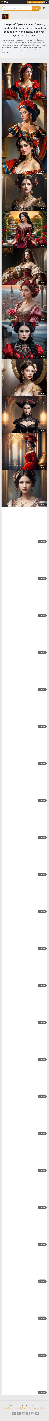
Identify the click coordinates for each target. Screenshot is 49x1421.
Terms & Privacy (8, 1408)
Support (43, 1408)
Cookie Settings (20, 1408)
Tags (29, 1408)
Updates (36, 1408)
